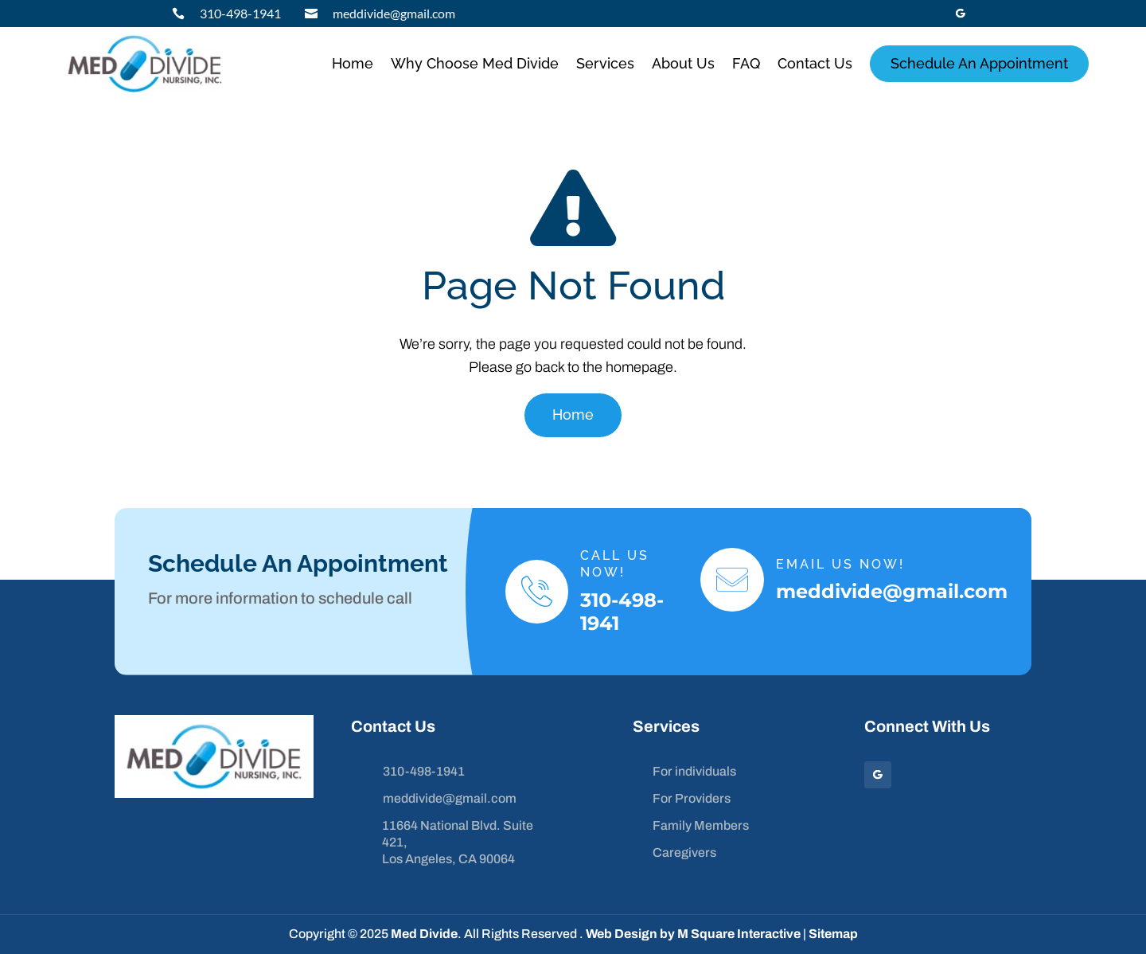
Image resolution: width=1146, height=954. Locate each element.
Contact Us (815, 63)
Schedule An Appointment (979, 63)
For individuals (694, 771)
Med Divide (424, 933)
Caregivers (684, 852)
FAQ (746, 63)
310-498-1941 (240, 13)
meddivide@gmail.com (394, 13)
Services (605, 63)
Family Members (701, 825)
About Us (683, 63)
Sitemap (833, 933)
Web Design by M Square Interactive (693, 933)
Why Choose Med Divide (475, 63)
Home (352, 63)
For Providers (692, 798)
